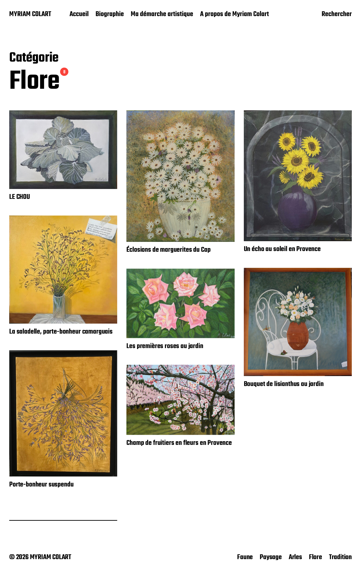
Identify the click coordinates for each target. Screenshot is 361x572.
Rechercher (337, 14)
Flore (315, 557)
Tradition (340, 557)
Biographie (110, 14)
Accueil (79, 14)
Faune (245, 557)
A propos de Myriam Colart (234, 14)
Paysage (271, 557)
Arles (295, 557)
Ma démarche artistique (162, 14)
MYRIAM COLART (30, 14)
